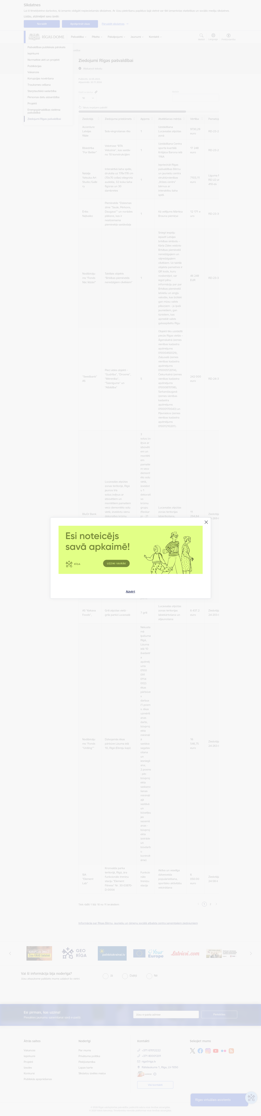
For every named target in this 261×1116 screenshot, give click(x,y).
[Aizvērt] (206, 522)
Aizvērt (130, 591)
